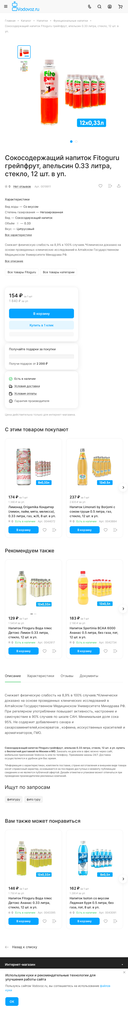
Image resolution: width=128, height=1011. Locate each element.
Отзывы (67, 676)
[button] (71, 141)
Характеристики (40, 676)
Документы (89, 676)
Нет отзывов (22, 186)
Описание (13, 676)
